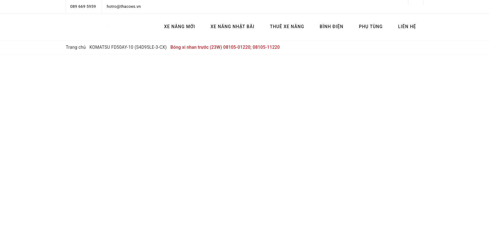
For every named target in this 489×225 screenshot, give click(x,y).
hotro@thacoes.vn (124, 6)
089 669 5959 (83, 6)
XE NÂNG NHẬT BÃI (232, 26)
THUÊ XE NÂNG (287, 26)
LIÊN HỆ (407, 26)
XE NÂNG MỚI (179, 26)
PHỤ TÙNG (371, 26)
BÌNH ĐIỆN (331, 26)
